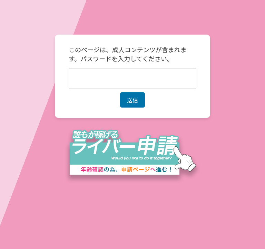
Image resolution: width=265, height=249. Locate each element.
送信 (132, 100)
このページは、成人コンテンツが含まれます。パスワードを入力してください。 (128, 54)
